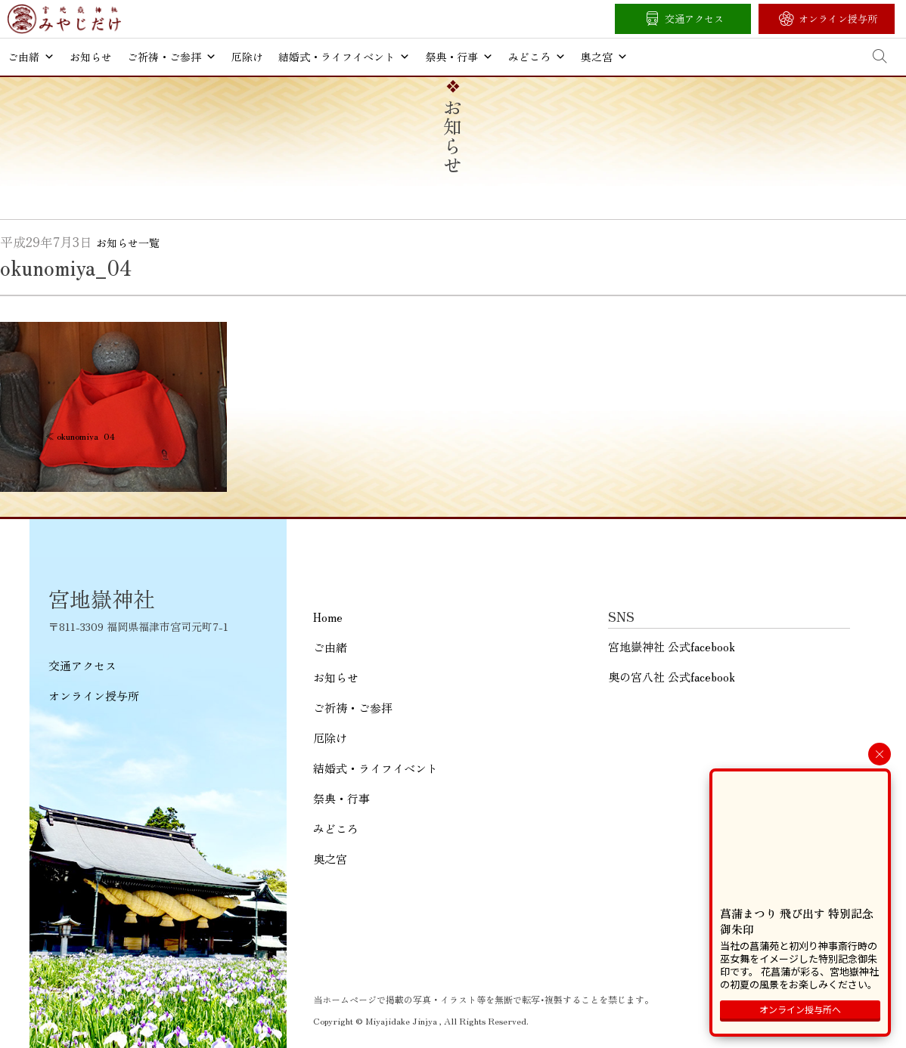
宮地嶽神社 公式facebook (671, 646)
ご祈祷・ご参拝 (171, 57)
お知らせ (91, 56)
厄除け (247, 56)
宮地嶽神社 (64, 19)
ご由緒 (31, 57)
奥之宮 (604, 57)
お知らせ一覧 (128, 242)
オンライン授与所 (838, 18)
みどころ (537, 57)
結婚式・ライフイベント (344, 57)
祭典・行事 (459, 57)
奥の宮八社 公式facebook (671, 677)
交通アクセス (694, 18)
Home (328, 617)
